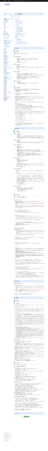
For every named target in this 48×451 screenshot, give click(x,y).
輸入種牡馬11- (5, 60)
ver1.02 (23, 212)
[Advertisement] (24, 8)
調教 (4, 31)
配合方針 (5, 82)
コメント (16, 44)
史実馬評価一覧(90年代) (7, 42)
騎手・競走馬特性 (6, 33)
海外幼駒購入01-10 (6, 56)
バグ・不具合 (17, 24)
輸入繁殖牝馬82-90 (6, 61)
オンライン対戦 (6, 37)
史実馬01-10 (5, 53)
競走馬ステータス (6, 36)
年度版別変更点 (6, 20)
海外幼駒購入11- (6, 57)
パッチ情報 (17, 20)
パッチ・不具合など (17, 18)
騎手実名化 (5, 69)
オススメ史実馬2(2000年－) (7, 45)
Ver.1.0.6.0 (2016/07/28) (19, 27)
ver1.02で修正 (17, 100)
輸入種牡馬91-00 (6, 59)
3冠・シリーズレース (6, 75)
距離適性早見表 (6, 66)
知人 (4, 29)
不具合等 (7, 4)
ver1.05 (16, 225)
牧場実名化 (5, 71)
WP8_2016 (16, 25)
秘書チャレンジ (6, 32)
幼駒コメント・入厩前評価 (7, 35)
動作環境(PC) (5, 22)
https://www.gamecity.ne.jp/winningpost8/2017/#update (21, 53)
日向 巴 (5, 100)
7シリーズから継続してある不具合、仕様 (21, 43)
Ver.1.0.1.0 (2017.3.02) (19, 23)
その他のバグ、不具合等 (19, 34)
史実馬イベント (6, 27)
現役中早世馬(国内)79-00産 (7, 72)
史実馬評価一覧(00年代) (7, 43)
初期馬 (4, 24)
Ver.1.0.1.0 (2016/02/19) (19, 31)
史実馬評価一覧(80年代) (7, 41)
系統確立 (5, 48)
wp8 (5, 0)
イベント (5, 26)
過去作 (4, 65)
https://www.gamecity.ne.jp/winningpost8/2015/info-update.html (22, 294)
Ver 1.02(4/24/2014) (19, 40)
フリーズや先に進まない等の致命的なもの (22, 33)
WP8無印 (16, 37)
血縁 (4, 30)
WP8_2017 (16, 19)
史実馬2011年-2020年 (7, 91)
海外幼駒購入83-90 (6, 55)
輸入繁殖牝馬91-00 (6, 62)
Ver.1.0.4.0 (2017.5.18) (19, 21)
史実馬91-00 (5, 52)
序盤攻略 (5, 23)
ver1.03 (16, 257)
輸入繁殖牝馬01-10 (6, 63)
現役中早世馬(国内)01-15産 (7, 73)
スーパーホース (6, 47)
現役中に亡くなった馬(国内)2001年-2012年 (8, 93)
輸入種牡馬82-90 (6, 58)
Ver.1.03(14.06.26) (18, 39)
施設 (4, 28)
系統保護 (5, 49)
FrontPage (5, 12)
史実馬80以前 (5, 51)
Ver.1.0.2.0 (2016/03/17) (19, 30)
